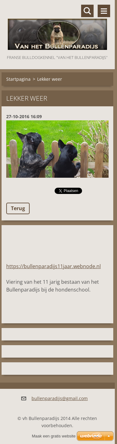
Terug (18, 208)
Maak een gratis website (54, 436)
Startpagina (18, 79)
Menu (104, 11)
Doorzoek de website (87, 11)
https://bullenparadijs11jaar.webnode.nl (53, 266)
